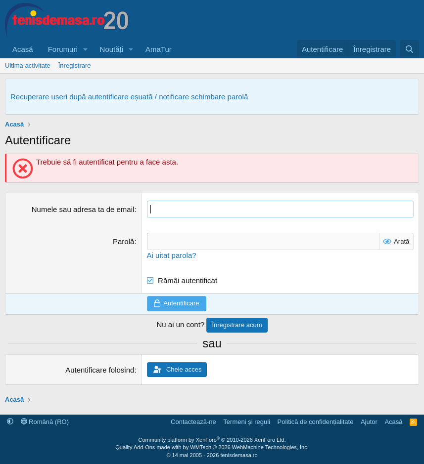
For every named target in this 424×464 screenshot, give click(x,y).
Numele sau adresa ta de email (83, 209)
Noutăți (112, 49)
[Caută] (409, 49)
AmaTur (158, 49)
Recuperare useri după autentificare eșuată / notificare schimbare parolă (129, 96)
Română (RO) (45, 421)
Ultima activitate (27, 65)
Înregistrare (74, 65)
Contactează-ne (193, 421)
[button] (86, 49)
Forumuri (63, 49)
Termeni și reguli (246, 421)
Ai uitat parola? (171, 255)
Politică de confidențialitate (315, 421)
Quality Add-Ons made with (149, 447)
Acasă (22, 49)
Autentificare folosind (99, 370)
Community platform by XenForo (212, 440)
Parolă (123, 241)
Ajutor (369, 421)
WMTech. (249, 447)
